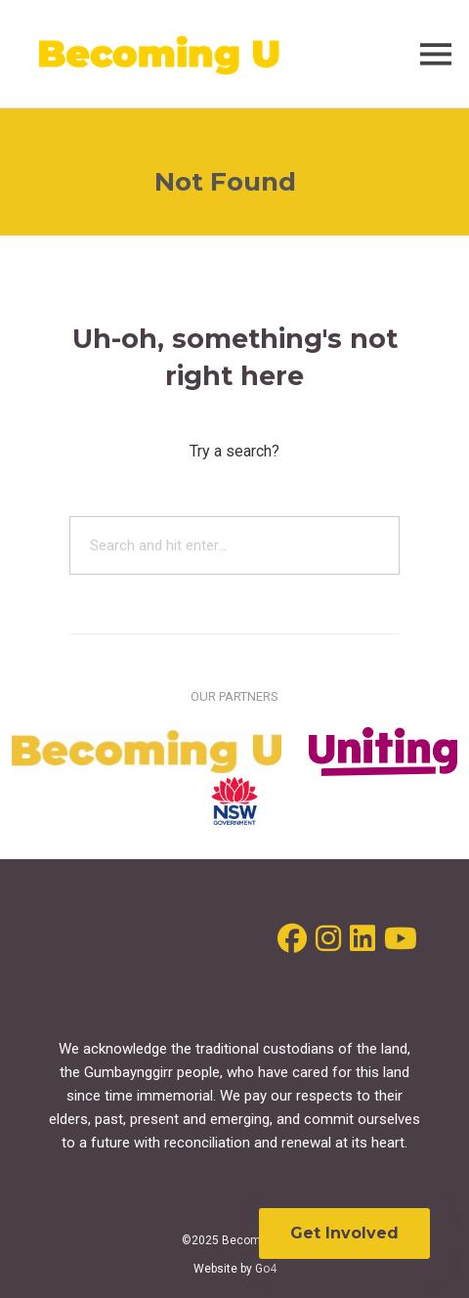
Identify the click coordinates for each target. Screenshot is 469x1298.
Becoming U (160, 54)
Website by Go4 (235, 1269)
